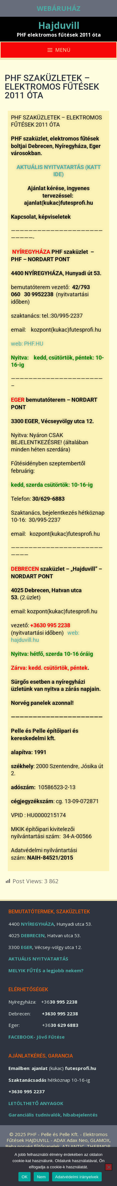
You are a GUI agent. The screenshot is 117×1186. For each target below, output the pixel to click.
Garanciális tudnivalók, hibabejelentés (53, 1115)
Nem (41, 1177)
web (16, 343)
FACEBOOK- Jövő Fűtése (36, 1037)
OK (24, 1177)
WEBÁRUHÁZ (58, 8)
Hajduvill (59, 25)
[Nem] (108, 1167)
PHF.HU (33, 343)
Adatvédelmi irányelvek (77, 1177)
